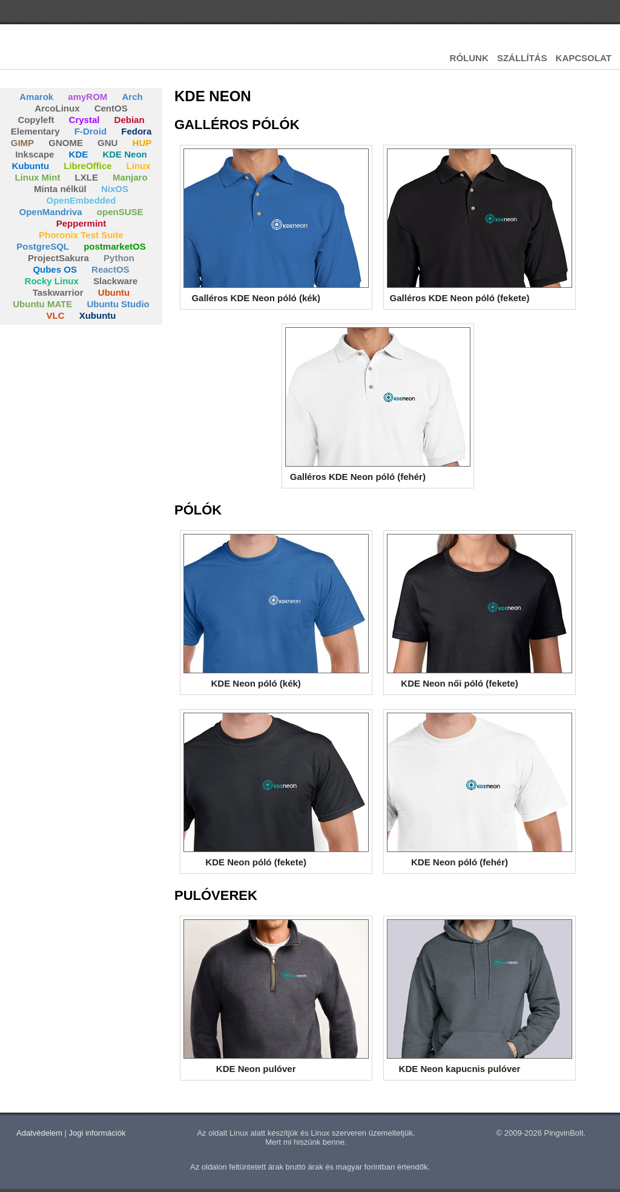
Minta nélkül (60, 189)
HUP (142, 143)
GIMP (22, 143)
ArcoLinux (57, 108)
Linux (139, 166)
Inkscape (34, 154)
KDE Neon (124, 154)
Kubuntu (30, 166)
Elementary (35, 131)
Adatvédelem (39, 1132)
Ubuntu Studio (118, 304)
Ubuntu (114, 292)
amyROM (87, 97)
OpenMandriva (50, 212)
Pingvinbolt (66, 54)
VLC (55, 315)
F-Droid (90, 131)
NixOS (114, 189)
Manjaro (130, 177)
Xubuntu (97, 315)
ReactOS (110, 269)
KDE (78, 154)
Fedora (136, 131)
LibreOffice (87, 166)
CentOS (111, 108)
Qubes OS (55, 269)
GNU (107, 143)
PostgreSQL (42, 246)
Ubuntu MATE (42, 304)
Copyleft (36, 120)
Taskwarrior (58, 292)
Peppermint (81, 223)
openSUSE (120, 212)
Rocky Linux (52, 281)
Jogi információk (97, 1132)
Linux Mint (37, 177)
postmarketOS (115, 246)
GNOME (65, 143)
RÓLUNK (469, 58)
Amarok (36, 97)
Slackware (115, 281)
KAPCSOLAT (584, 58)
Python (119, 258)
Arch (132, 97)
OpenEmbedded (81, 200)
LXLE (86, 177)
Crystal (84, 120)
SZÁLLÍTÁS (522, 58)
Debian (129, 120)
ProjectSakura (58, 258)
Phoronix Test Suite (81, 235)
